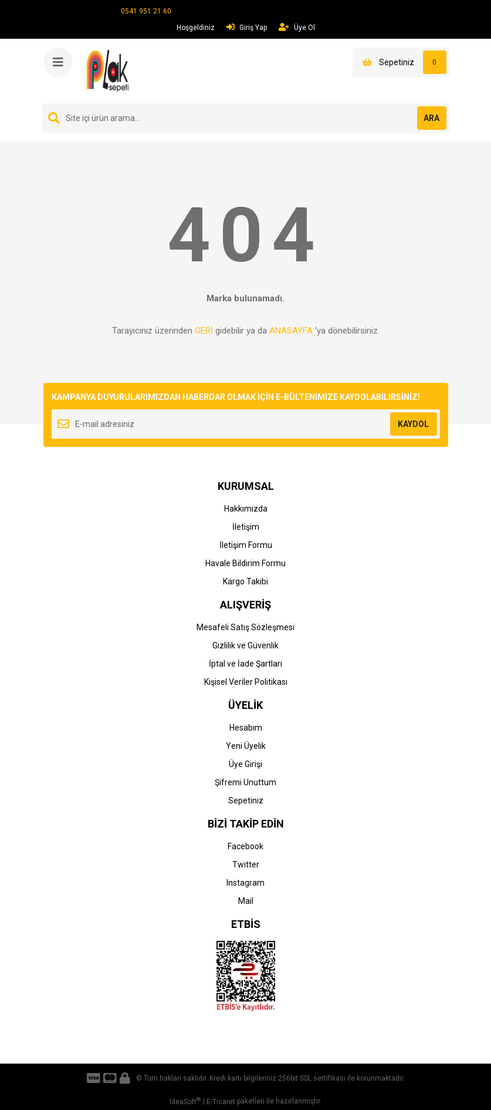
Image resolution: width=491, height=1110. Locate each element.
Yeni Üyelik (246, 746)
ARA (431, 118)
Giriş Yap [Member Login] (246, 27)
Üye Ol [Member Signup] (297, 27)
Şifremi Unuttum (245, 782)
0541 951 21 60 (146, 11)
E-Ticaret (220, 1102)
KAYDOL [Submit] (413, 424)
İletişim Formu (245, 545)
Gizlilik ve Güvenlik (245, 645)
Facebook (245, 846)
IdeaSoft (185, 1101)
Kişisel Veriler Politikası (245, 682)
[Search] (245, 118)
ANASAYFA (291, 330)
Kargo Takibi (245, 581)
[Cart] (401, 62)
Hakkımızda (245, 508)
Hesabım (245, 727)
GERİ (204, 330)
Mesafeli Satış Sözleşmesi (245, 627)
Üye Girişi (245, 764)
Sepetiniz (245, 800)
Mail (245, 901)
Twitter (245, 864)
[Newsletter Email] (246, 424)
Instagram (245, 882)
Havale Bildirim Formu (245, 563)
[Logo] (109, 70)
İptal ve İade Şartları (245, 663)
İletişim (245, 527)
